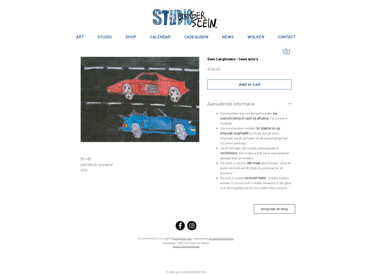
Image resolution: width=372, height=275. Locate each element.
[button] (289, 51)
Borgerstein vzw (182, 238)
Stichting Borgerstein (221, 238)
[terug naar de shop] (274, 209)
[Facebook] (180, 225)
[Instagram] (191, 225)
